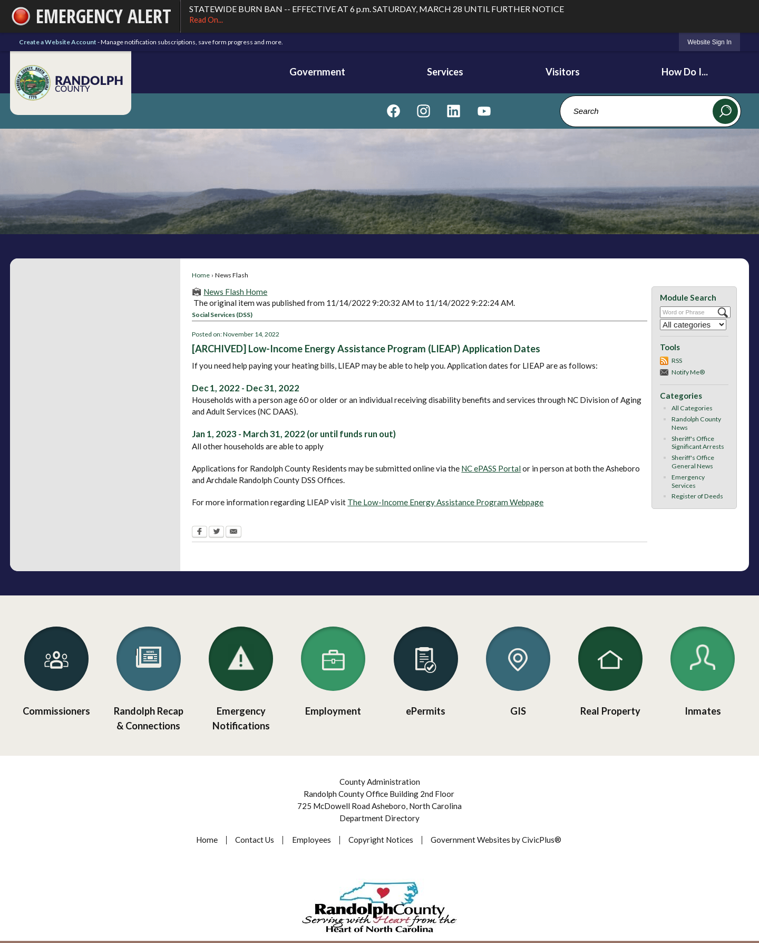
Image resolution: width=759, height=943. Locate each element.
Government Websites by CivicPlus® (496, 839)
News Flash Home (235, 291)
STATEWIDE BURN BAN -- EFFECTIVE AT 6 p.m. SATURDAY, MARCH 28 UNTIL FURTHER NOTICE (464, 15)
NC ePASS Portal (491, 468)
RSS (677, 360)
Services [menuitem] (445, 72)
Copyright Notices (380, 839)
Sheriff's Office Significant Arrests (698, 443)
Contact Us (254, 839)
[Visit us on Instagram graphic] (423, 111)
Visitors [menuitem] (563, 72)
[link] (709, 42)
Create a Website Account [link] (57, 42)
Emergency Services (688, 481)
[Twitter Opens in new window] (216, 533)
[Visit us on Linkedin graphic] (453, 111)
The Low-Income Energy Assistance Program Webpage (445, 502)
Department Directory (379, 818)
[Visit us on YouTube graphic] (484, 111)
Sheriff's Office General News (693, 462)
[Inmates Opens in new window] (703, 668)
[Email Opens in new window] (233, 533)
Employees (311, 839)
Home (201, 275)
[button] (725, 111)
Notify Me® (688, 372)
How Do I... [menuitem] (684, 72)
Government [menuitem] (317, 72)
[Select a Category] (693, 324)
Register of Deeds (697, 496)
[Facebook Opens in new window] (199, 533)
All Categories (692, 408)
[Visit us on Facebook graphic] (393, 111)
